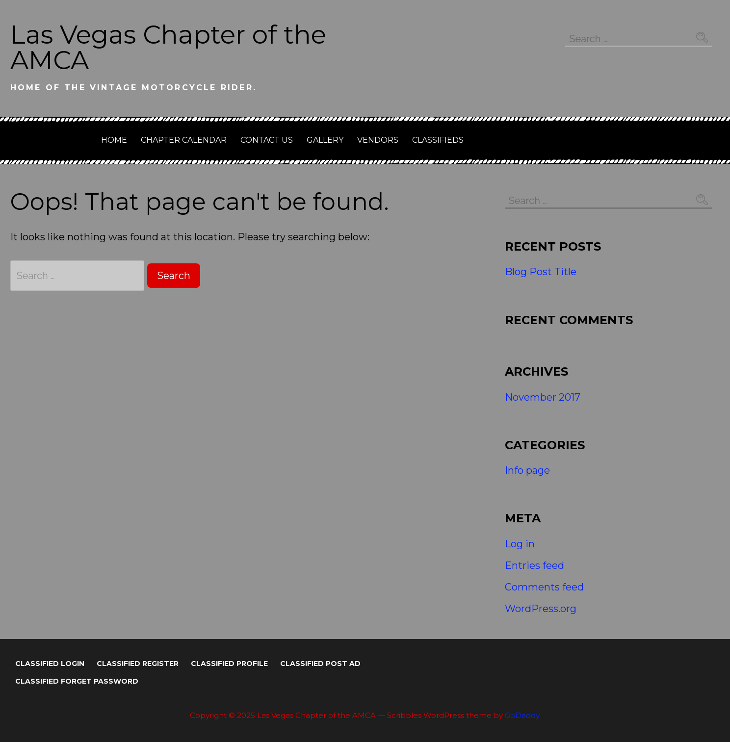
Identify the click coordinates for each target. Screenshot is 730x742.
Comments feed (544, 587)
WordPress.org (540, 608)
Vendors (377, 140)
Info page (527, 470)
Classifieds (438, 140)
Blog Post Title (540, 272)
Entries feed (534, 565)
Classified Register (138, 663)
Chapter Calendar (184, 140)
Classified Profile (229, 663)
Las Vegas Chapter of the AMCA (168, 47)
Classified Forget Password (76, 681)
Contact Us (266, 140)
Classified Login (49, 663)
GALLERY (325, 140)
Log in (520, 544)
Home (114, 140)
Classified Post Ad (320, 663)
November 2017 (542, 397)
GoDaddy (522, 715)
